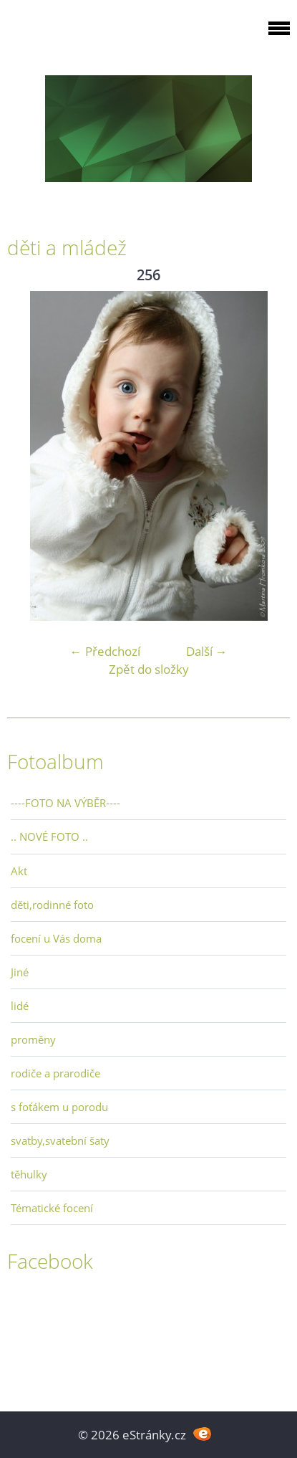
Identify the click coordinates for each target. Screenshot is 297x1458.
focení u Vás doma (56, 938)
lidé (20, 1006)
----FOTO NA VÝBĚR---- (65, 803)
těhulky (29, 1174)
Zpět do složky (149, 669)
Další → (207, 651)
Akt (19, 871)
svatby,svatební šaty (60, 1140)
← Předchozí (105, 651)
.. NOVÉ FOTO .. (49, 836)
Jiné (20, 972)
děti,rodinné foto (52, 904)
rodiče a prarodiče (55, 1073)
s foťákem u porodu (59, 1107)
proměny (33, 1039)
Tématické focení (52, 1208)
